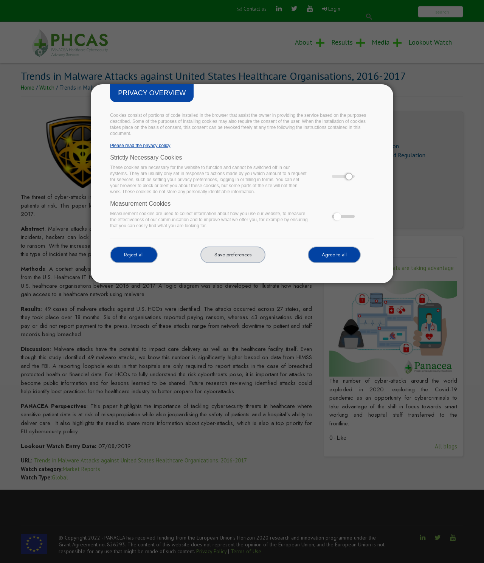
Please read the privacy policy (140, 145)
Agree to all (334, 254)
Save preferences (232, 254)
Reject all (134, 254)
